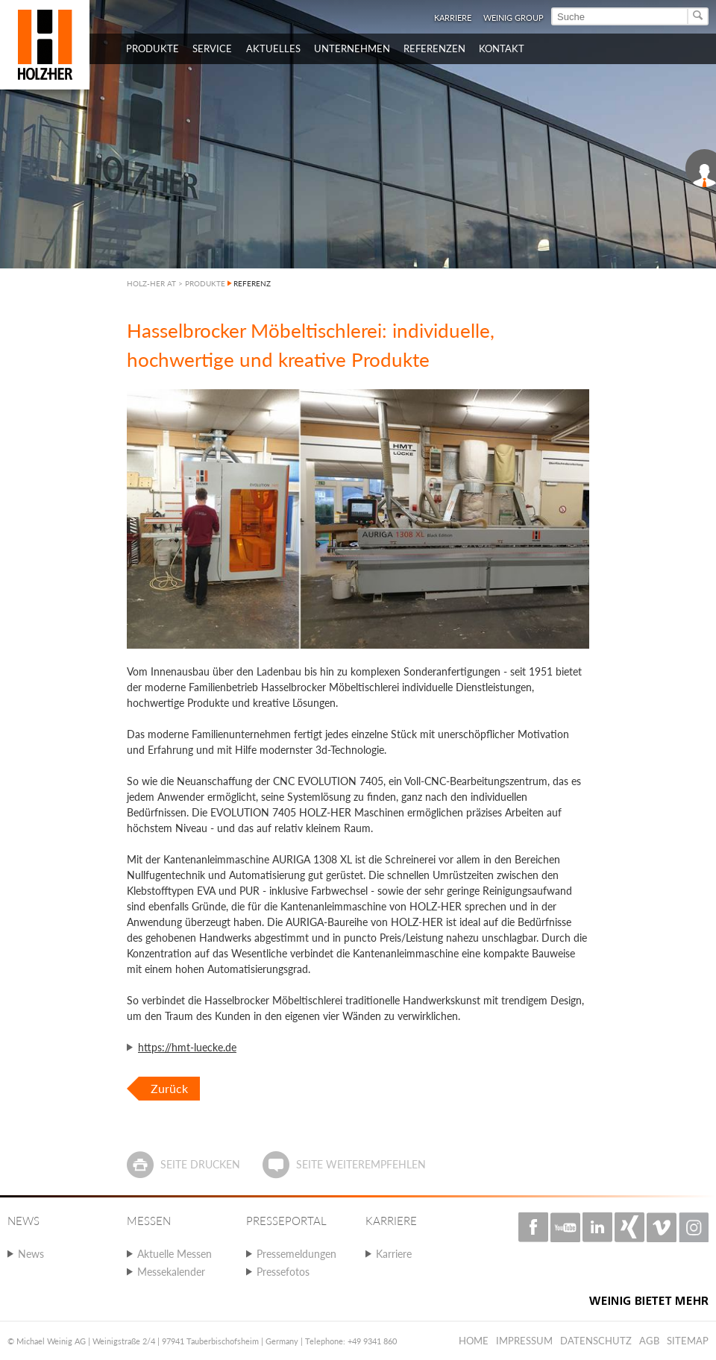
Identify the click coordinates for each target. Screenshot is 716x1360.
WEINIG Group (513, 17)
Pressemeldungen (296, 1253)
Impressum (524, 1341)
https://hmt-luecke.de (187, 1047)
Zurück (169, 1088)
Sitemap (688, 1341)
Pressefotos (283, 1271)
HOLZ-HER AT (151, 283)
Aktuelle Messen (174, 1253)
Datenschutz (596, 1341)
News (31, 1253)
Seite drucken (200, 1164)
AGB (649, 1341)
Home (474, 1341)
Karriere (452, 17)
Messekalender (171, 1271)
